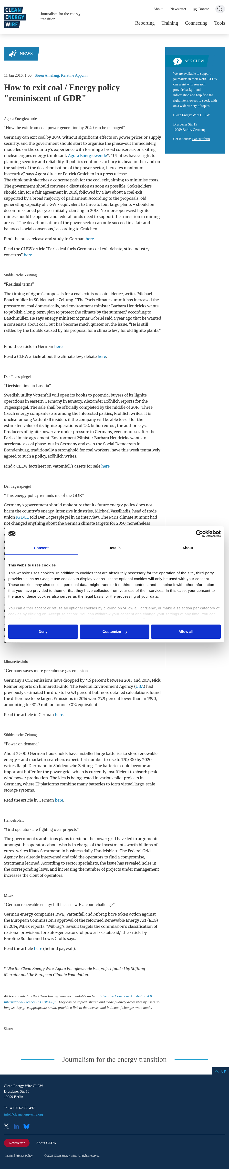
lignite (143, 210)
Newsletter (178, 9)
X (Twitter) (8, 1126)
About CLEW (46, 1143)
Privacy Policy (23, 1155)
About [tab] (187, 548)
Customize (115, 631)
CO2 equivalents (84, 704)
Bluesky (27, 1126)
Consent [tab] (41, 548)
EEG (152, 920)
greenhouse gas (57, 670)
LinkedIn (18, 1126)
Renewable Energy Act (125, 920)
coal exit (101, 179)
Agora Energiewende (87, 155)
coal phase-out (40, 443)
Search (220, 9)
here (89, 238)
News (26, 53)
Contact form (201, 139)
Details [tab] (114, 548)
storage (11, 790)
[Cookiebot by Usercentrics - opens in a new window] (199, 533)
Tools (219, 23)
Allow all (185, 631)
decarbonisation (52, 167)
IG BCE (22, 517)
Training (169, 23)
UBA (139, 686)
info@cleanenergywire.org (23, 1114)
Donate (203, 9)
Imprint (9, 1155)
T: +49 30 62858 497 (19, 1108)
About (158, 9)
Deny (43, 631)
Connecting (196, 23)
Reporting (145, 23)
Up (223, 1071)
